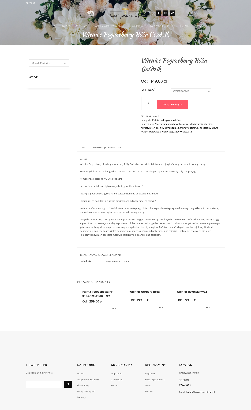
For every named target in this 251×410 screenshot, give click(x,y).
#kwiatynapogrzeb (169, 127)
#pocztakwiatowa (209, 127)
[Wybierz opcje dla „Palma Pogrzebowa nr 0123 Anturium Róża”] (113, 309)
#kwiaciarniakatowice (201, 123)
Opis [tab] (83, 147)
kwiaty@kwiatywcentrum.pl (200, 392)
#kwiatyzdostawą (189, 127)
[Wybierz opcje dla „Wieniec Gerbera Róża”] (160, 307)
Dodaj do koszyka (172, 104)
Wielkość (148, 90)
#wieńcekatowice (150, 131)
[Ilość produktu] (150, 103)
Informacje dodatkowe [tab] (107, 147)
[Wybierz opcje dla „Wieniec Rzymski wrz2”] (207, 307)
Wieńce (177, 120)
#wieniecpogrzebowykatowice (176, 131)
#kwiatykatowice (149, 127)
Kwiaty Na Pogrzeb (162, 120)
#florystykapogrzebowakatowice (171, 123)
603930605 (185, 384)
